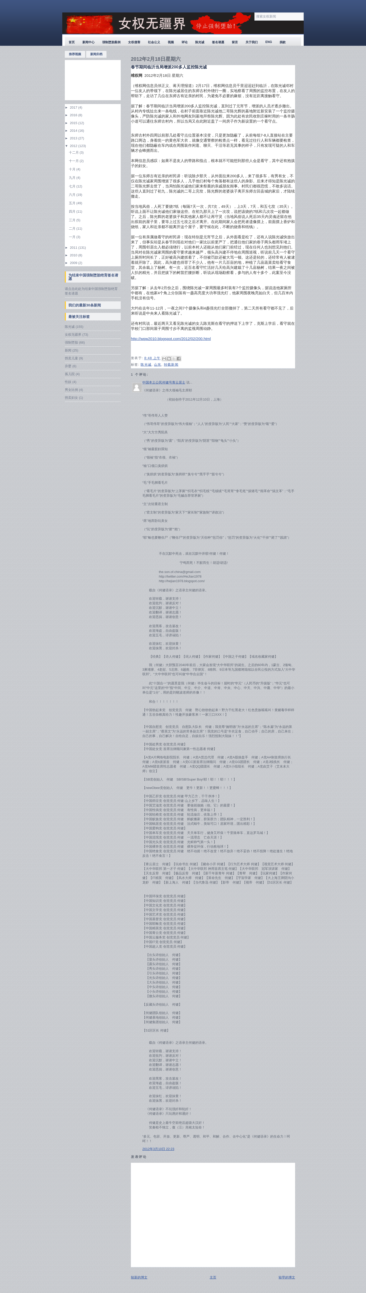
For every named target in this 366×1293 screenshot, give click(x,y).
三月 (73, 220)
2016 (74, 115)
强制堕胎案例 (111, 42)
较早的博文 (287, 1277)
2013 (74, 138)
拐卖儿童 (71, 358)
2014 (74, 131)
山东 (157, 364)
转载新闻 (171, 364)
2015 (74, 123)
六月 (73, 195)
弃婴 (68, 366)
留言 (235, 42)
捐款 (283, 42)
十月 (73, 169)
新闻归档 (96, 54)
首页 (72, 42)
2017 (74, 107)
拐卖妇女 (71, 398)
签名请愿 (218, 42)
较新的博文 (139, 1277)
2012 (74, 146)
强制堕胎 (71, 342)
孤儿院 (70, 374)
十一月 (74, 161)
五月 (73, 203)
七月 (73, 186)
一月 (73, 237)
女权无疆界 (73, 334)
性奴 (68, 382)
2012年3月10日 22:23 (158, 1149)
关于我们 (252, 42)
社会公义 (154, 42)
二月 (73, 228)
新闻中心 (88, 42)
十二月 (74, 152)
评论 (184, 42)
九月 (73, 178)
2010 (74, 255)
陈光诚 (199, 42)
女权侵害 (134, 42)
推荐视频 (75, 54)
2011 (74, 247)
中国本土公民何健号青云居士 (163, 382)
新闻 (68, 350)
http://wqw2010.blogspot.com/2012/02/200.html (171, 338)
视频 (171, 42)
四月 (73, 211)
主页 (213, 1277)
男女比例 (71, 390)
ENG (268, 42)
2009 (74, 263)
